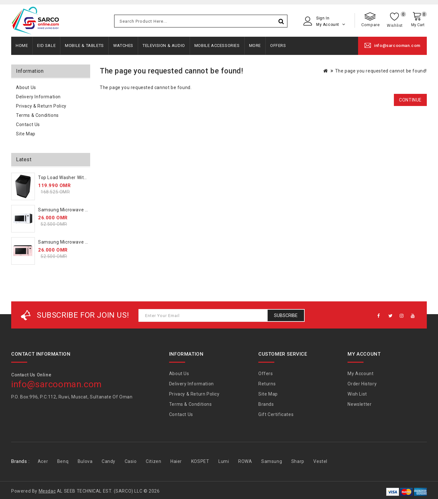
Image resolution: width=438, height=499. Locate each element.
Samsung (271, 461)
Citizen (153, 461)
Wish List (357, 394)
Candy (108, 461)
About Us (26, 87)
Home (22, 45)
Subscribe (286, 315)
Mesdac (47, 491)
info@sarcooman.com (397, 45)
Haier (176, 461)
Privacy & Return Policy (41, 106)
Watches (123, 45)
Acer (43, 461)
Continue (410, 99)
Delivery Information (38, 96)
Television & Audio (164, 45)
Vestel (320, 461)
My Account (360, 373)
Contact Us (28, 124)
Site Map (25, 133)
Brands (266, 404)
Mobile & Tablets (84, 45)
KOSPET (200, 461)
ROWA (245, 461)
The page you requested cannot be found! (381, 70)
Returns (267, 383)
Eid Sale (46, 45)
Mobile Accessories (217, 45)
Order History (362, 383)
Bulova (85, 461)
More (255, 45)
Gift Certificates (275, 414)
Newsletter (360, 404)
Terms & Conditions (37, 115)
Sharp (297, 461)
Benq (62, 461)
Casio (131, 461)
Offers (278, 45)
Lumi (223, 461)
